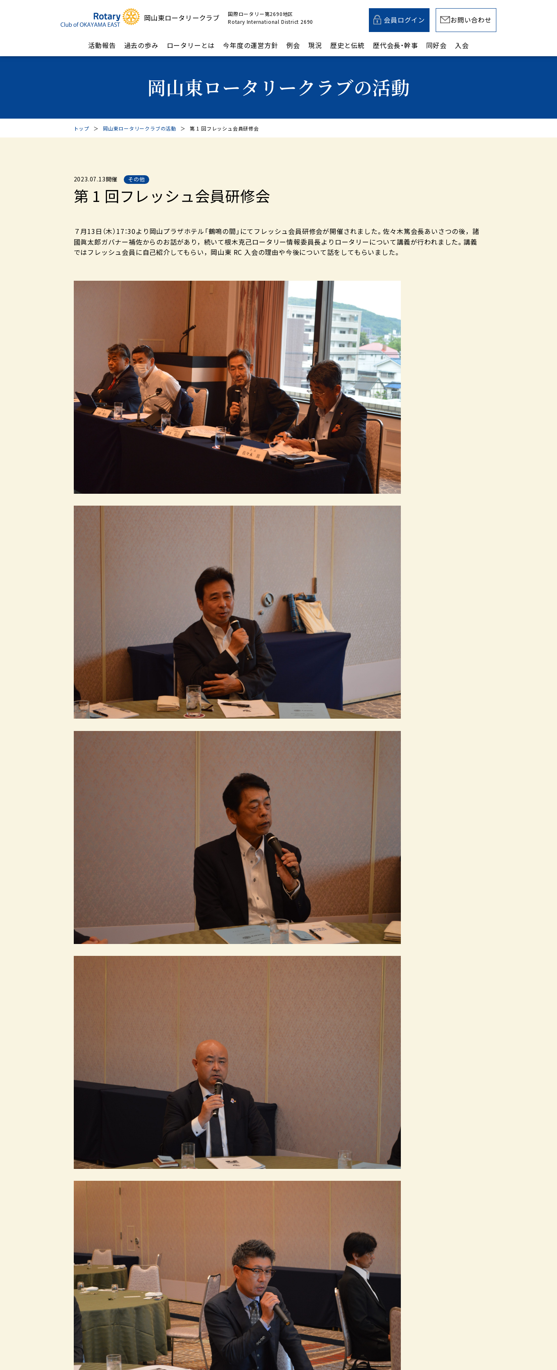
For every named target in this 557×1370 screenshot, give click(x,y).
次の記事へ (436, 604)
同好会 (436, 45)
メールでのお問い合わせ (255, 1159)
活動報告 (102, 45)
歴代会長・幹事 (395, 45)
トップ (81, 128)
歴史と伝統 (347, 45)
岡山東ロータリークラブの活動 (139, 128)
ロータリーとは (191, 45)
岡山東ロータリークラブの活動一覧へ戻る (269, 604)
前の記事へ (121, 604)
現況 (315, 45)
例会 (293, 45)
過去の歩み (141, 45)
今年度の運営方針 (250, 45)
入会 (462, 45)
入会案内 (384, 1159)
